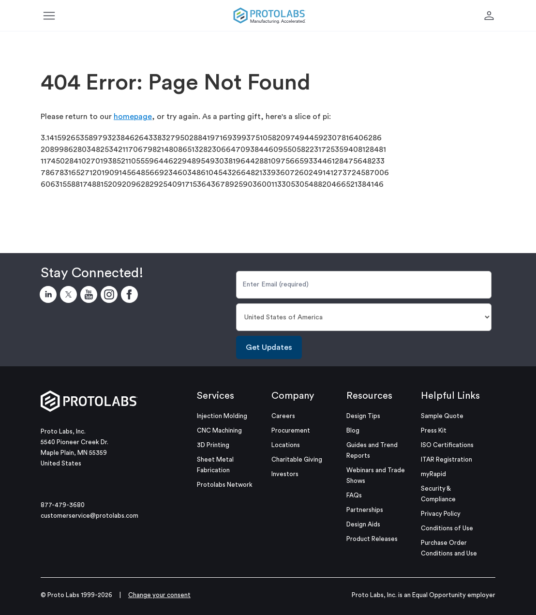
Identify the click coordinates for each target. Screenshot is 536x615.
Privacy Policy (441, 513)
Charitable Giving (296, 459)
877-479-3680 (63, 505)
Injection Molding (222, 416)
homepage (133, 116)
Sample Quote (442, 416)
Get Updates (269, 347)
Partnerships (364, 510)
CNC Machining (219, 430)
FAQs (354, 495)
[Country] (363, 317)
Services (215, 396)
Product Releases (372, 539)
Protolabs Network (225, 484)
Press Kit (434, 430)
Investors (284, 474)
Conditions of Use (447, 528)
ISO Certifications (447, 445)
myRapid (433, 474)
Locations (285, 445)
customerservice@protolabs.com (89, 515)
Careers (283, 416)
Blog (352, 430)
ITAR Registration (446, 459)
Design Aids (363, 524)
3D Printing (213, 445)
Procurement (290, 430)
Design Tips (363, 416)
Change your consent (159, 595)
